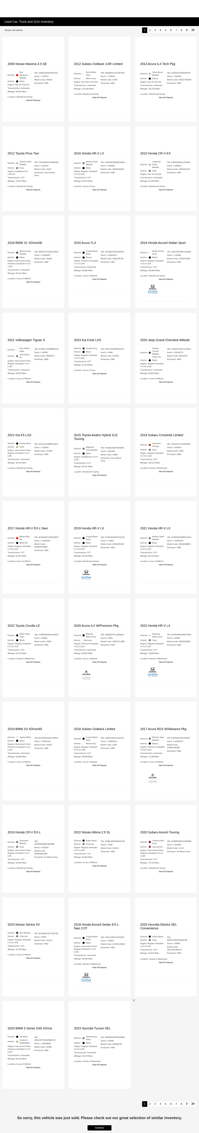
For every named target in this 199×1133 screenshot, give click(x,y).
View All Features (33, 100)
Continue (99, 1128)
